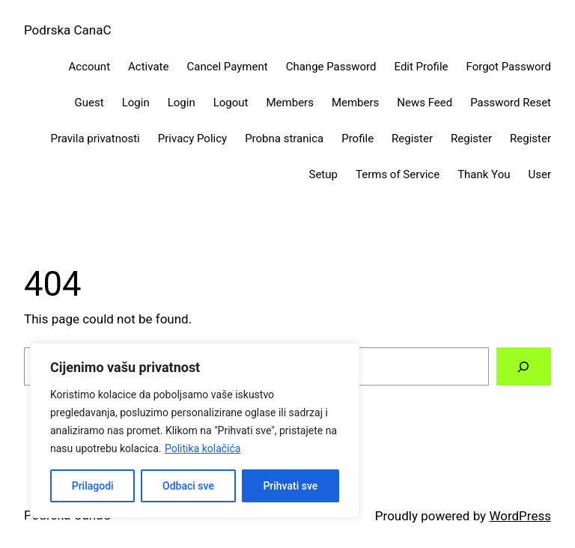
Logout (231, 102)
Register (412, 138)
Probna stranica (284, 138)
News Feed (424, 102)
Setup (323, 174)
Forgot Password (509, 66)
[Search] (523, 366)
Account (90, 66)
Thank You (483, 174)
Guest (89, 102)
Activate (148, 66)
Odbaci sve (188, 486)
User (539, 174)
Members (290, 102)
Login (136, 102)
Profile (357, 138)
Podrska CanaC (68, 29)
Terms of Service (397, 174)
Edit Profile (421, 66)
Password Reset (510, 102)
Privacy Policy (192, 138)
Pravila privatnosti (95, 138)
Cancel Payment (226, 66)
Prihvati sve (290, 486)
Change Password (331, 66)
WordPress (520, 515)
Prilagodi (93, 486)
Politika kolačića (202, 448)
